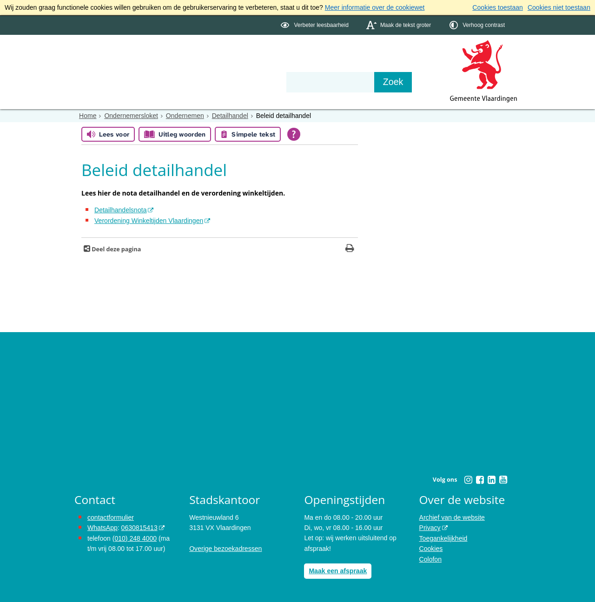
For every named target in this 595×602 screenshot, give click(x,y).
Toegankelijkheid (443, 538)
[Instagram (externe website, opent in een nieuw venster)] (468, 480)
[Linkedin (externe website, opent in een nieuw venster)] (491, 480)
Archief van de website (452, 517)
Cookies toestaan (498, 7)
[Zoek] (397, 82)
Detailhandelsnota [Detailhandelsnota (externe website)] (120, 210)
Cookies (431, 548)
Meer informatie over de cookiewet (374, 7)
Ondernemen (184, 115)
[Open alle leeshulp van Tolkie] (293, 134)
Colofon (430, 559)
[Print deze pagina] (350, 249)
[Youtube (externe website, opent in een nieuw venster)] (503, 480)
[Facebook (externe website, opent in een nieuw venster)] (480, 480)
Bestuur (161, 66)
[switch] (315, 25)
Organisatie (217, 66)
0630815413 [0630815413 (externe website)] (139, 527)
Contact (272, 66)
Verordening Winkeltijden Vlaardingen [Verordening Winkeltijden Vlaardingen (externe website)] (148, 220)
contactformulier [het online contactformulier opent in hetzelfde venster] (110, 517)
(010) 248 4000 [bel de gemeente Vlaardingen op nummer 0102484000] (134, 538)
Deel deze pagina (115, 249)
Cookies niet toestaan (559, 7)
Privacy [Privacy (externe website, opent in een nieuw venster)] (430, 527)
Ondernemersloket (131, 115)
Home (87, 115)
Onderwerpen (101, 66)
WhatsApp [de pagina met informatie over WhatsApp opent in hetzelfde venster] (102, 527)
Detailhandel (230, 115)
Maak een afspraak (338, 571)
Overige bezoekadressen (225, 548)
